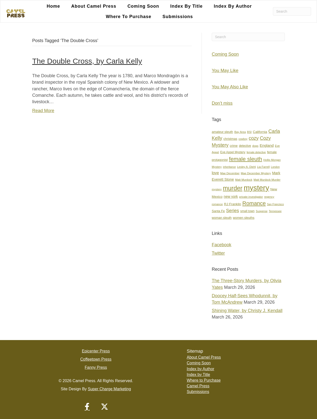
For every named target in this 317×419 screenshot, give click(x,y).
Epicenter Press (96, 351)
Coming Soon (143, 6)
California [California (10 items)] (260, 132)
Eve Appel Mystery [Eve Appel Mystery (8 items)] (232, 152)
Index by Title (186, 6)
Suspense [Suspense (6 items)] (261, 211)
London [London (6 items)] (275, 166)
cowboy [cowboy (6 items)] (242, 138)
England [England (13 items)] (267, 145)
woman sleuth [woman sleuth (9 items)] (222, 218)
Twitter (218, 253)
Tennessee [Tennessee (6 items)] (275, 211)
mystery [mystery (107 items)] (256, 188)
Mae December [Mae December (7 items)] (229, 173)
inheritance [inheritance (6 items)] (229, 166)
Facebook (221, 244)
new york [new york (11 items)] (231, 196)
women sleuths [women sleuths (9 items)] (243, 218)
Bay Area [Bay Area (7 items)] (240, 131)
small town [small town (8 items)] (247, 211)
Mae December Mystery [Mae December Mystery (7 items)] (256, 173)
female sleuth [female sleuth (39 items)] (245, 159)
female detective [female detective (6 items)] (256, 152)
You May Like (225, 70)
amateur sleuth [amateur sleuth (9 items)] (222, 132)
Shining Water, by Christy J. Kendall (247, 310)
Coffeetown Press (95, 359)
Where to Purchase (128, 16)
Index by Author (233, 6)
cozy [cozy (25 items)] (254, 138)
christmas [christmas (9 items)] (230, 139)
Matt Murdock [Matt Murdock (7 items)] (243, 179)
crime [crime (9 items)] (234, 146)
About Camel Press (93, 6)
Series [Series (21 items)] (232, 210)
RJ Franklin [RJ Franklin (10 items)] (232, 204)
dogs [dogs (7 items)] (255, 145)
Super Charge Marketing (109, 389)
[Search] (292, 11)
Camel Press (198, 386)
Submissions (177, 16)
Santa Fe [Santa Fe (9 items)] (218, 211)
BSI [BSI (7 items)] (249, 131)
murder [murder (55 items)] (232, 188)
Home (53, 6)
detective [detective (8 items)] (245, 146)
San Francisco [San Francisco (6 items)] (275, 204)
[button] (87, 406)
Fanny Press (96, 367)
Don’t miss (222, 103)
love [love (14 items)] (215, 173)
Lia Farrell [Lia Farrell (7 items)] (263, 166)
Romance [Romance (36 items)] (254, 203)
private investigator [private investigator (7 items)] (251, 196)
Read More (43, 110)
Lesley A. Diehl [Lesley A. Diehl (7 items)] (246, 166)
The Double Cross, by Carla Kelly (87, 61)
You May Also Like (230, 86)
